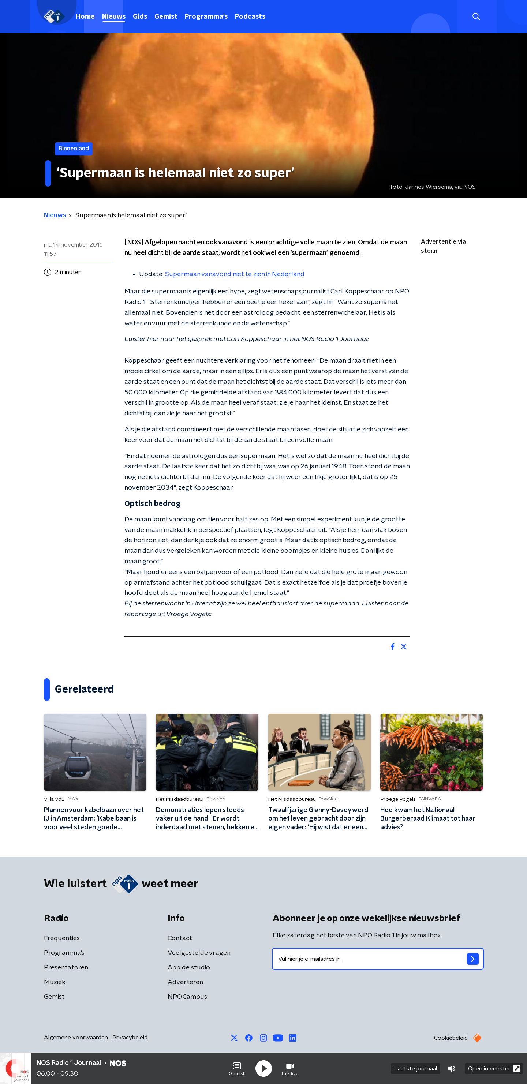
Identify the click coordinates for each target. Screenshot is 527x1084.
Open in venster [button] (494, 1068)
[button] (236, 1068)
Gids (140, 17)
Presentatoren (66, 967)
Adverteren (185, 982)
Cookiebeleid (451, 1038)
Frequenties (62, 938)
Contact (180, 938)
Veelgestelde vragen (199, 953)
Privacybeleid (129, 1037)
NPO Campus (187, 997)
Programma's (206, 17)
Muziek (55, 982)
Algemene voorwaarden (76, 1037)
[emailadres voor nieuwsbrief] (378, 959)
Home (85, 17)
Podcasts (250, 17)
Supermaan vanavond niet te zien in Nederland (234, 274)
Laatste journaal (415, 1069)
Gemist (165, 17)
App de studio (189, 967)
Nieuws (114, 17)
